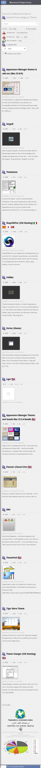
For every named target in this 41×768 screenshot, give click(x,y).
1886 (21, 78)
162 (21, 177)
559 (14, 472)
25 (17, 384)
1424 (14, 613)
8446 (14, 333)
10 (27, 78)
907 (21, 231)
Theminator (9, 171)
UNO (6, 509)
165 (11, 384)
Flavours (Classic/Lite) (17, 466)
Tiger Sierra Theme (13, 608)
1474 (14, 562)
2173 (14, 129)
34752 (14, 78)
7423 (14, 662)
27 (19, 514)
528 (21, 662)
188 (21, 129)
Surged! (7, 123)
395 (14, 514)
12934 (14, 231)
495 (14, 424)
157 (21, 562)
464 (21, 282)
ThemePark (11, 557)
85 (19, 424)
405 (21, 333)
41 (19, 472)
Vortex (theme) (11, 328)
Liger (8, 379)
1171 (14, 177)
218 (21, 613)
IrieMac (8, 277)
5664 (14, 282)
